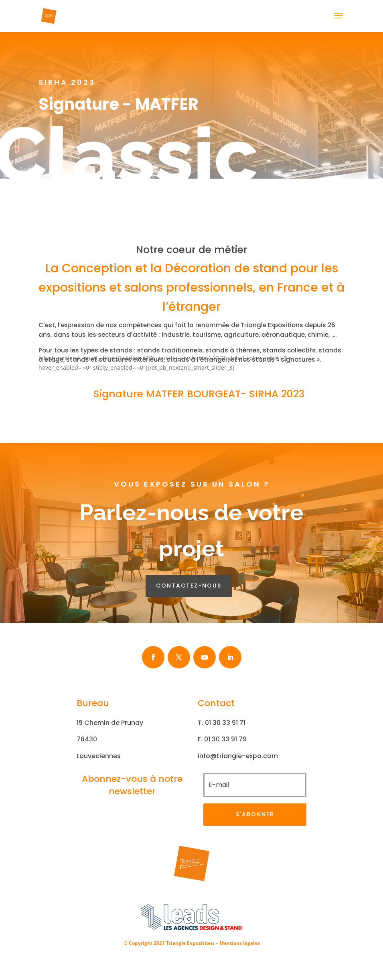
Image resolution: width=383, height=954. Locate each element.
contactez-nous (188, 586)
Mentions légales (239, 943)
